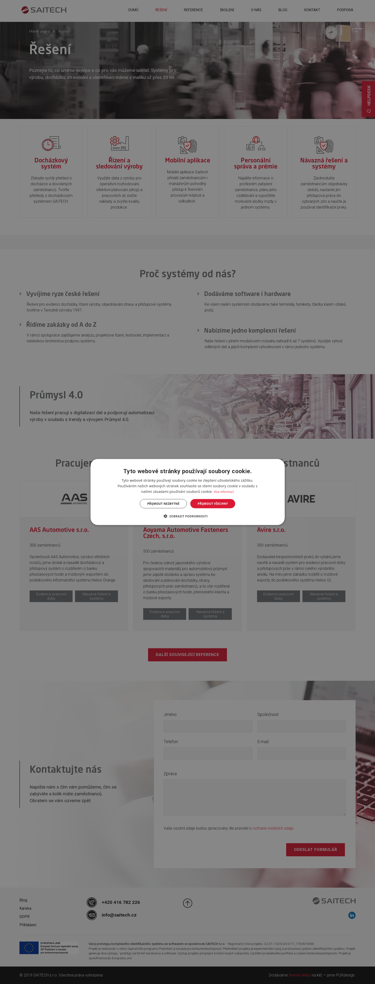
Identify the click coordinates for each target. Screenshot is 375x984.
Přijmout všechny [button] (213, 504)
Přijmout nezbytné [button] (163, 504)
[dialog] (188, 492)
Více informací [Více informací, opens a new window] (224, 491)
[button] (187, 516)
